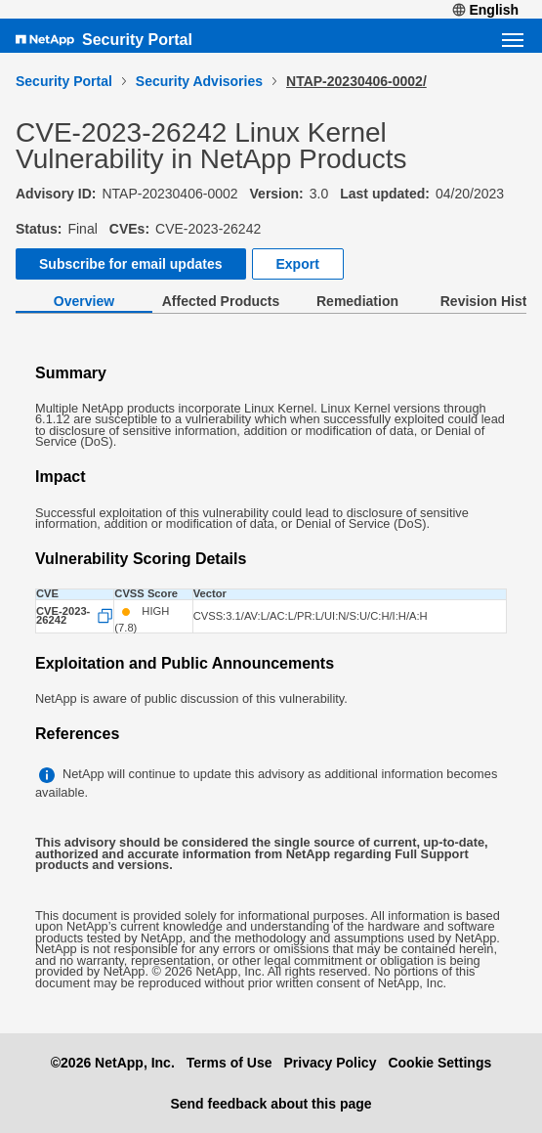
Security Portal (137, 39)
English (485, 10)
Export (297, 264)
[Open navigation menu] (512, 40)
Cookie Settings (439, 1062)
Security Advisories (199, 81)
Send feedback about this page (270, 1103)
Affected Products (221, 301)
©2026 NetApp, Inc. (113, 1062)
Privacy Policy (329, 1062)
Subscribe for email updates (131, 264)
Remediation (357, 301)
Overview (84, 301)
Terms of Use (229, 1062)
